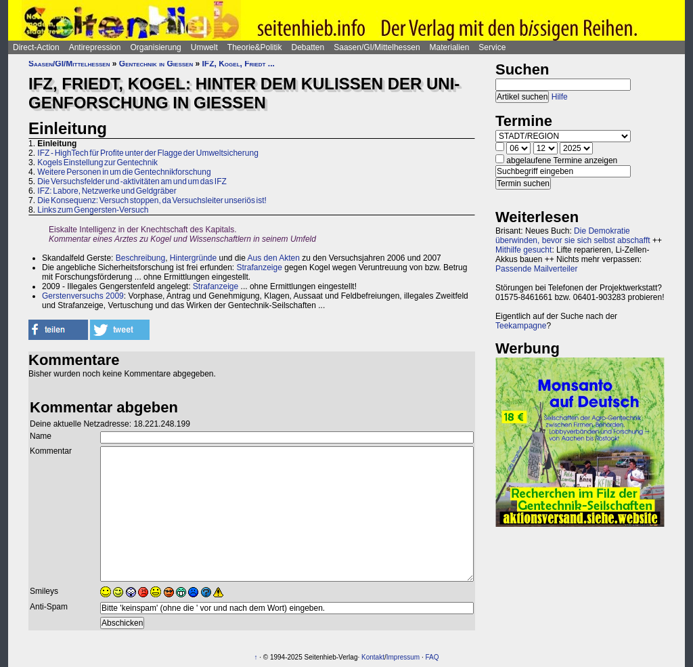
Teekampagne (520, 325)
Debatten (308, 47)
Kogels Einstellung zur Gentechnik (97, 162)
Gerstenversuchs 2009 (83, 296)
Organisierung (155, 47)
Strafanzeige (259, 267)
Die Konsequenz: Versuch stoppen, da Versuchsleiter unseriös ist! (152, 200)
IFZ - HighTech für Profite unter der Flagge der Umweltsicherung (147, 153)
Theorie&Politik (254, 47)
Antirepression (95, 47)
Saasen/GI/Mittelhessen (377, 47)
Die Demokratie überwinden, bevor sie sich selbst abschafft (572, 235)
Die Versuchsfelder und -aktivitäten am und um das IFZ (131, 181)
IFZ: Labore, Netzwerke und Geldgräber (106, 191)
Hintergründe (193, 258)
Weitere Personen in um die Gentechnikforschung (123, 172)
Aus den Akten (274, 258)
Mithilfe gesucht (523, 250)
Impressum (403, 657)
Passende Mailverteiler (536, 269)
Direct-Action (36, 47)
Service (492, 47)
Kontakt (372, 657)
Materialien (450, 47)
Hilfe (560, 97)
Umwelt (204, 47)
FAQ (432, 657)
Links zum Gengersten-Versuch (92, 210)
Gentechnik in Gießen (156, 63)
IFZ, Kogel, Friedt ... (238, 63)
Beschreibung (140, 258)
